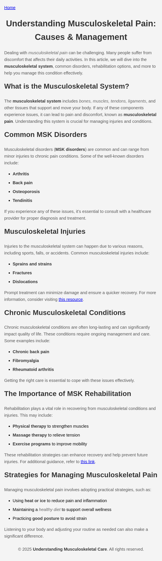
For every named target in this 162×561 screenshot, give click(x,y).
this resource (71, 299)
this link (88, 461)
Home (9, 7)
